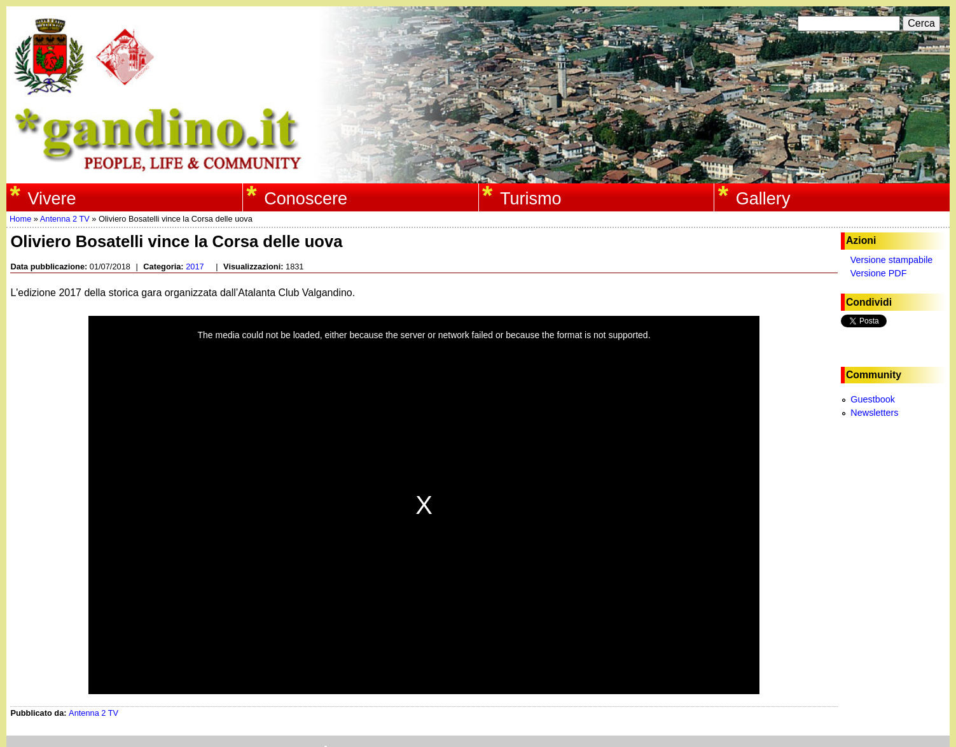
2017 (195, 266)
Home (20, 219)
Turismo (531, 198)
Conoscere (305, 198)
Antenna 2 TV (65, 219)
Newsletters (874, 413)
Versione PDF (878, 273)
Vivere (51, 198)
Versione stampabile (891, 260)
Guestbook (872, 399)
